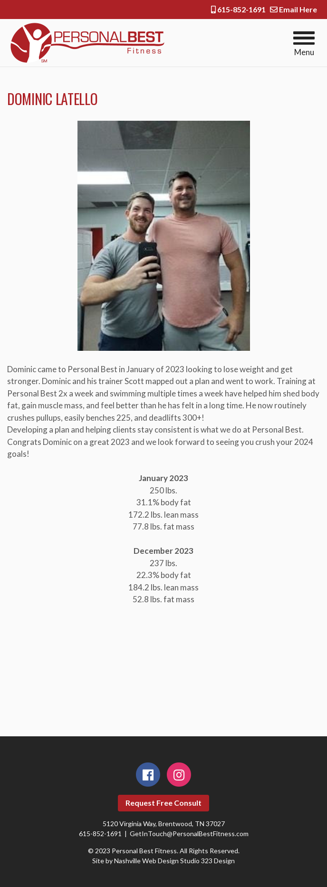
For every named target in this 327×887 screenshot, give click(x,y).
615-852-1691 (238, 9)
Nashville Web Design (146, 861)
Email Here (293, 9)
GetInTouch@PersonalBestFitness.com (189, 833)
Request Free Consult (163, 802)
